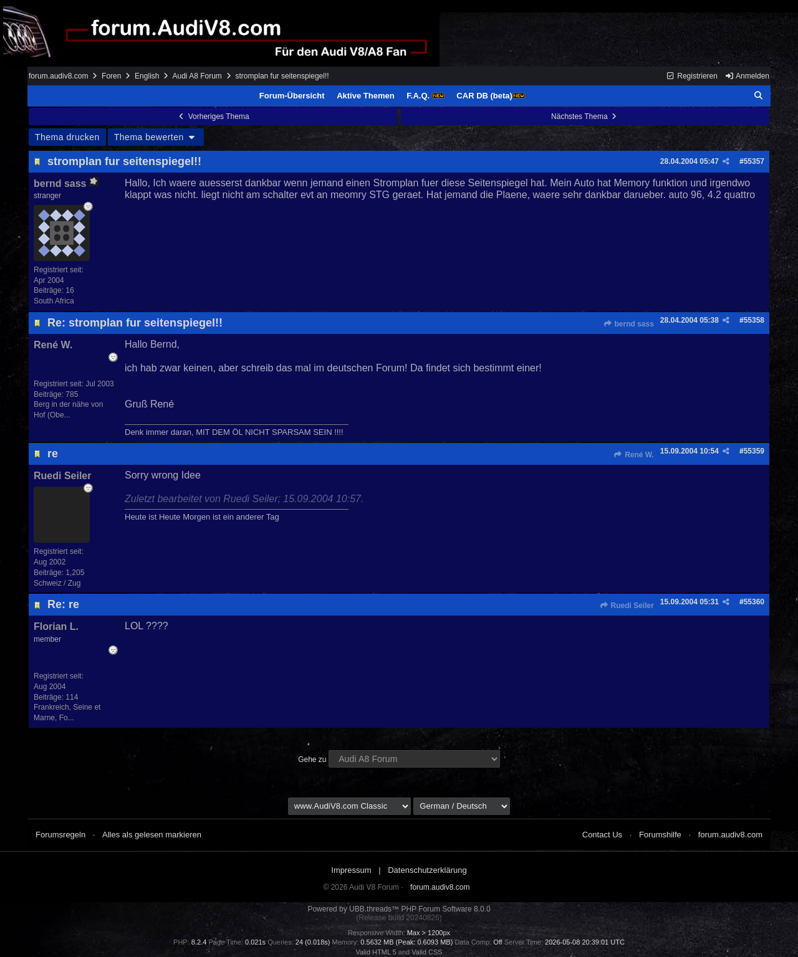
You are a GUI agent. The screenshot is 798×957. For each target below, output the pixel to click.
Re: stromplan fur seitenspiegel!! (135, 323)
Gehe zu (312, 759)
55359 (754, 451)
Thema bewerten (156, 137)
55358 (754, 320)
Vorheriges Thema (212, 116)
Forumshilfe (660, 834)
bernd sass (628, 324)
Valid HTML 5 (375, 952)
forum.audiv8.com (58, 76)
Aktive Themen (365, 95)
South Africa (54, 301)
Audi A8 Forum (196, 76)
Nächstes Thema (585, 116)
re (52, 453)
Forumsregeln (60, 834)
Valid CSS (426, 952)
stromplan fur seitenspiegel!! (124, 161)
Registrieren (692, 76)
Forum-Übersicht (292, 95)
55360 (754, 602)
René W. (633, 454)
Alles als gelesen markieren (151, 834)
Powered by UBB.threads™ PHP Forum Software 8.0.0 (398, 909)
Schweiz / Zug (57, 583)
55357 (754, 161)
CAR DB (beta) (490, 95)
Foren (111, 76)
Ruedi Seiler (626, 605)
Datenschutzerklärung (427, 870)
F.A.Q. (425, 95)
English (147, 76)
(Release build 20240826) (398, 917)
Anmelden (746, 76)
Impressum (351, 870)
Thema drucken (67, 137)
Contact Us (602, 834)
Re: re (63, 604)
